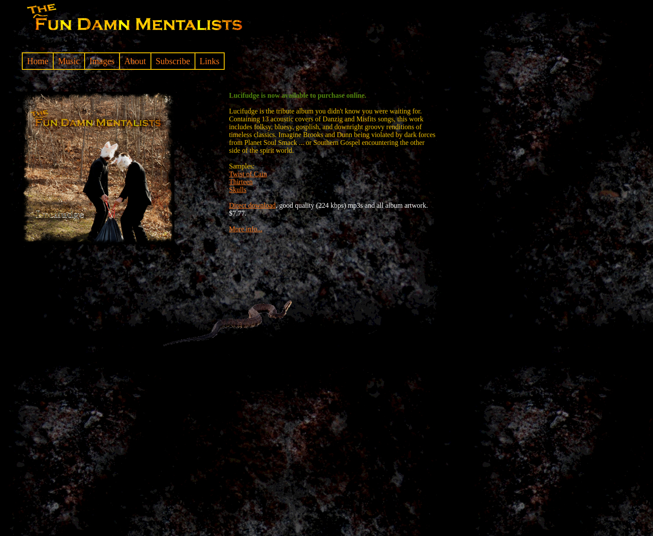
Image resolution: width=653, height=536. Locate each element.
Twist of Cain (248, 174)
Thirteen (241, 182)
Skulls (237, 189)
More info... (245, 229)
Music (69, 61)
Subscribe (173, 61)
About (135, 61)
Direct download (252, 205)
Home (37, 61)
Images (102, 61)
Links (210, 61)
